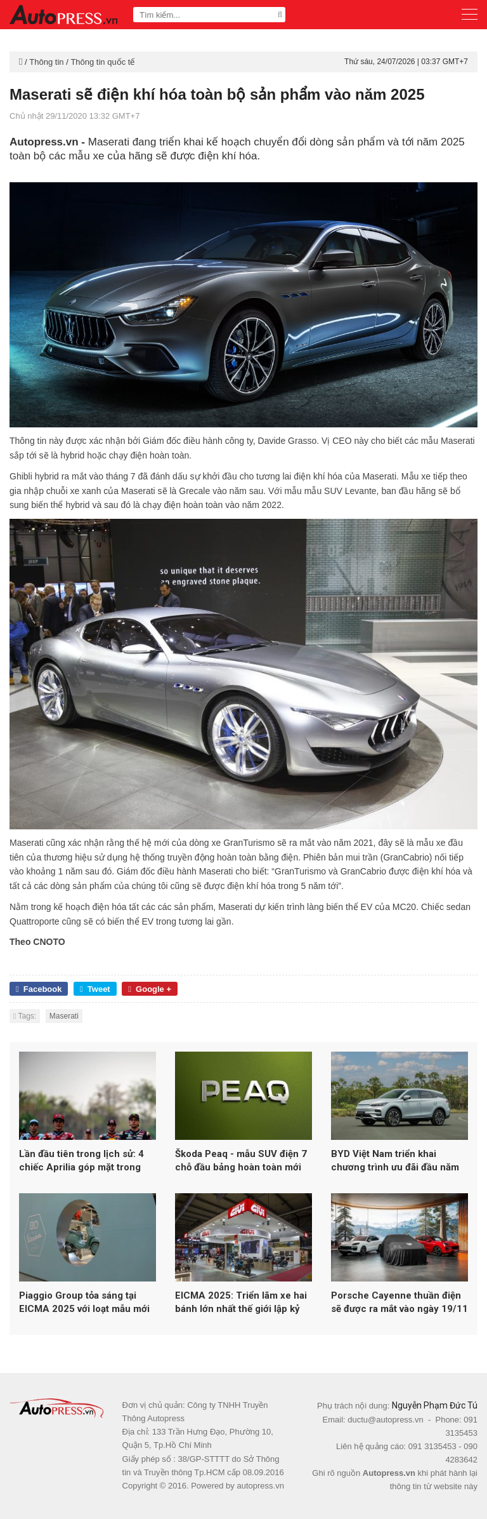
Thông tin (46, 62)
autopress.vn (260, 1485)
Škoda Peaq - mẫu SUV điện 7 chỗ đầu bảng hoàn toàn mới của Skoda (241, 1161)
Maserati (64, 1016)
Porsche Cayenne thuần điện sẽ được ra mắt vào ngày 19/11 (399, 1302)
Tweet (95, 989)
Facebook (39, 989)
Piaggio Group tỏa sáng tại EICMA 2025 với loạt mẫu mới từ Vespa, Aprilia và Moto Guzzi (84, 1303)
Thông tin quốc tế (102, 62)
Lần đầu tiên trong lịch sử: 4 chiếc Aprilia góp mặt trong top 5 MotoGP (81, 1161)
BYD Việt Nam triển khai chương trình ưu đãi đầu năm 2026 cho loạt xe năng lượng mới (395, 1161)
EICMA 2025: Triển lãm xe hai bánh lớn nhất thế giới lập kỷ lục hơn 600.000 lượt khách (241, 1303)
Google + (149, 989)
